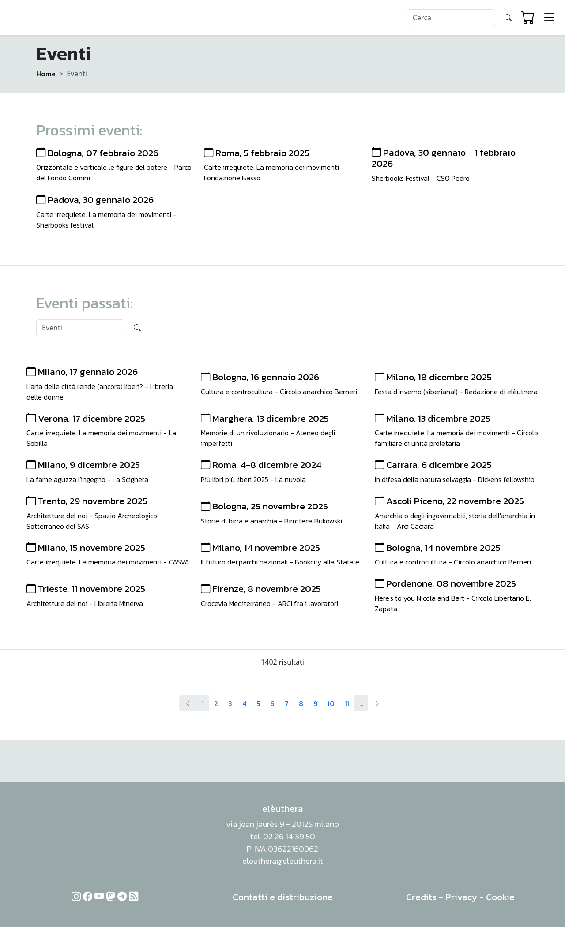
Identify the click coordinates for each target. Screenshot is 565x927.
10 (331, 703)
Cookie (500, 897)
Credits (421, 897)
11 (347, 703)
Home (46, 73)
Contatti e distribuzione (283, 897)
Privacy (461, 897)
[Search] (451, 17)
